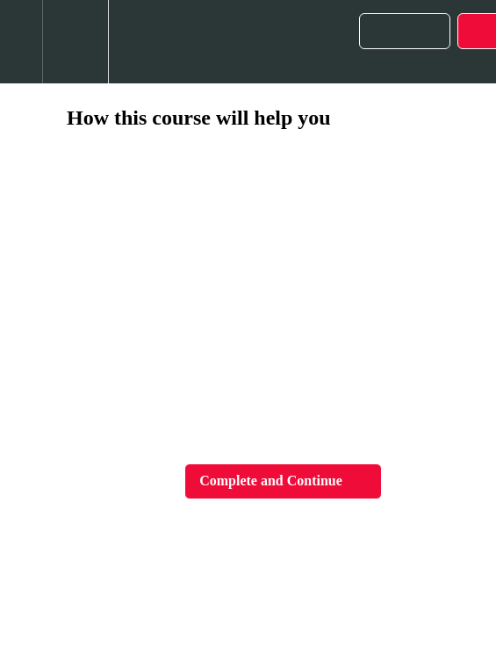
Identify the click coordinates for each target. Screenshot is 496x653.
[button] (21, 41)
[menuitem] (75, 41)
